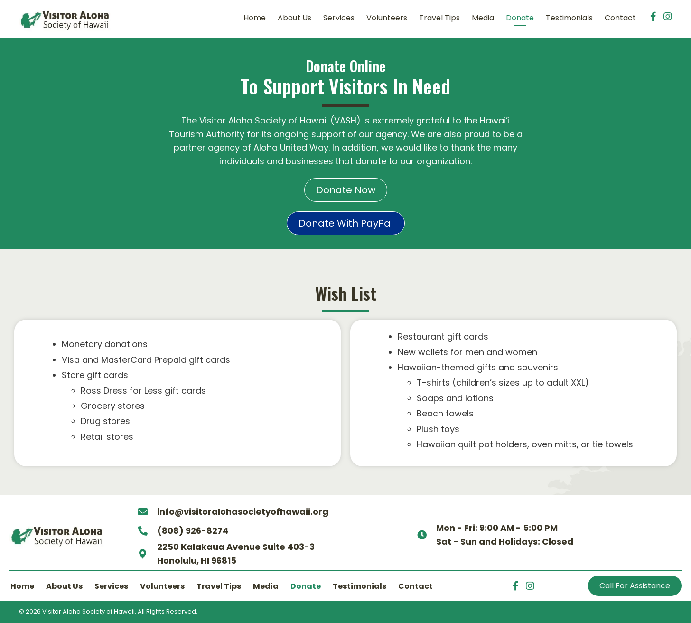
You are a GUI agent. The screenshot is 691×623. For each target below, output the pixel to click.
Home (22, 586)
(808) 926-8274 (192, 531)
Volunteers (162, 586)
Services (111, 586)
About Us (64, 586)
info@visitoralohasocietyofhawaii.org (242, 512)
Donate (305, 586)
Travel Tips (218, 586)
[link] (255, 19)
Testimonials (359, 586)
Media (266, 586)
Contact (415, 586)
